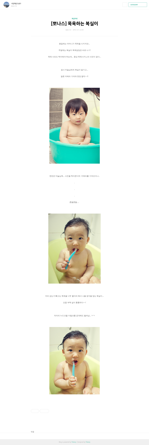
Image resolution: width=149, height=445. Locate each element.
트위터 (116, 423)
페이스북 (108, 423)
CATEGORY (138, 5)
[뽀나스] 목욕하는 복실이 (74, 23)
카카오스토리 (112, 423)
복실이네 (74, 18)
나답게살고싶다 (17, 3)
